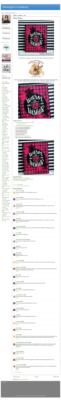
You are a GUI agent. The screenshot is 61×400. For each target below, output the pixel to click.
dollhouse (4, 125)
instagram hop (5, 151)
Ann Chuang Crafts (20, 364)
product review (5, 180)
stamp (3, 198)
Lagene (17, 288)
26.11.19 (17, 369)
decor (3, 119)
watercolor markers (6, 216)
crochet (3, 114)
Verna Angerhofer (19, 226)
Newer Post (16, 377)
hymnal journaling (6, 148)
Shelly (17, 246)
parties (3, 172)
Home (36, 377)
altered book (4, 90)
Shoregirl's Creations (15, 7)
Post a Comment (18, 372)
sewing (3, 191)
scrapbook (4, 189)
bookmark (4, 98)
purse (3, 181)
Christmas (21, 185)
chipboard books (5, 105)
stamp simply (5, 200)
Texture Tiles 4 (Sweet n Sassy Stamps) (24, 125)
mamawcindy (18, 308)
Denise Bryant (18, 321)
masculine (4, 163)
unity (3, 215)
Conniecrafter (18, 281)
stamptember (5, 204)
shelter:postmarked (6, 192)
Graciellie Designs (5, 138)
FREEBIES (4, 134)
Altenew (3, 87)
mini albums (4, 165)
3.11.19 (17, 291)
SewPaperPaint (19, 211)
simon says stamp (5, 195)
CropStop (4, 116)
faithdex (3, 131)
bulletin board (5, 100)
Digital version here (22, 124)
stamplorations (5, 203)
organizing (4, 169)
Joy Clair (3, 153)
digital (3, 123)
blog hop (4, 97)
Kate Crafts (4, 156)
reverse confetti (5, 188)
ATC (3, 94)
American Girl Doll (5, 91)
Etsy (3, 130)
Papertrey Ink (5, 170)
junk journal (4, 155)
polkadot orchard (5, 175)
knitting (3, 158)
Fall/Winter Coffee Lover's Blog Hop (21, 178)
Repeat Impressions (6, 186)
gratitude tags (5, 141)
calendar (4, 101)
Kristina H (18, 301)
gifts (3, 135)
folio (3, 132)
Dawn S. (17, 328)
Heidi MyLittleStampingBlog (21, 239)
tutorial (3, 214)
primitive (4, 178)
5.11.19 (17, 317)
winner (3, 220)
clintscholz (35, 395)
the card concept (5, 210)
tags (3, 207)
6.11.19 (17, 331)
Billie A (17, 274)
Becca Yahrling (19, 260)
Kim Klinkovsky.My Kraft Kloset (22, 342)
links (3, 160)
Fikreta (17, 252)
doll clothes (4, 124)
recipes (3, 183)
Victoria (17, 232)
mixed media (4, 166)
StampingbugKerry (20, 294)
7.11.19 (17, 354)
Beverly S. (18, 204)
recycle (3, 184)
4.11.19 (17, 311)
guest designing (5, 142)
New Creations (19, 190)
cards (17, 185)
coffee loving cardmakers (4, 109)
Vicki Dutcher (18, 358)
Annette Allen (18, 351)
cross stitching (5, 117)
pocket (3, 173)
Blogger (43, 395)
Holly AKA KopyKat (20, 267)
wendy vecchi (4, 219)
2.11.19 (17, 193)
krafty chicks (4, 159)
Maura (17, 218)
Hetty (17, 314)
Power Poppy (4, 177)
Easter (3, 127)
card (3, 103)
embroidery (4, 128)
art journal (4, 93)
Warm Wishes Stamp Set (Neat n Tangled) (24, 122)
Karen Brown (18, 197)
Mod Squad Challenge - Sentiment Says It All (23, 179)
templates (4, 208)
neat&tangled (26, 185)
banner (3, 95)
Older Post (56, 377)
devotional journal (5, 120)
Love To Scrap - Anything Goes (20, 180)
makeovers (4, 162)
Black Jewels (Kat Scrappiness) (22, 135)
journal (3, 152)
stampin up (4, 201)
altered (3, 88)
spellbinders (4, 197)
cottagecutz (4, 111)
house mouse (4, 147)
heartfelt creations (6, 144)
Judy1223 (17, 334)
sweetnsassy (4, 205)
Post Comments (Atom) (23, 379)
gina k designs (5, 137)
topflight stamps (5, 212)
